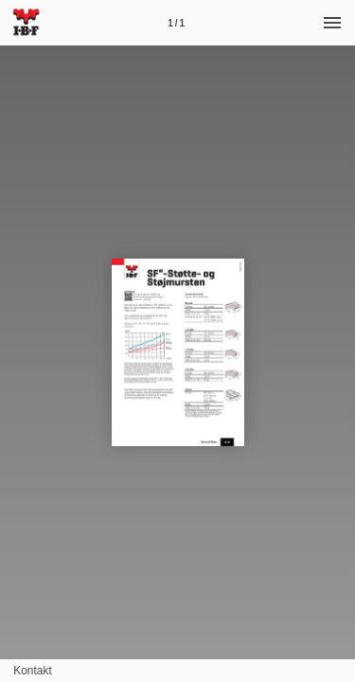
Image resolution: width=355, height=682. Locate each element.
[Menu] (332, 22)
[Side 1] (176, 22)
